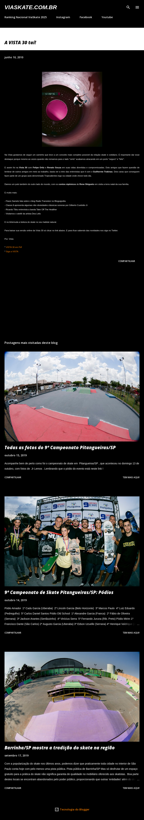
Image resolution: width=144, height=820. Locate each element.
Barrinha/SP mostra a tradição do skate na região (59, 747)
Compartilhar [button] (126, 261)
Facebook (86, 17)
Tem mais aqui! (131, 477)
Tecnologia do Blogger (72, 809)
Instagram (63, 17)
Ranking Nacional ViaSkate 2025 (25, 17)
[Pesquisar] (128, 6)
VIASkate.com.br (30, 7)
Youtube (107, 17)
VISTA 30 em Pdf (14, 247)
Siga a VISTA (12, 251)
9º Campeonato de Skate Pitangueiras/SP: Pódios (58, 592)
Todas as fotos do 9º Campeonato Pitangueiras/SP (60, 447)
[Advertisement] (72, 302)
